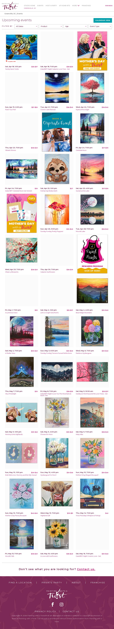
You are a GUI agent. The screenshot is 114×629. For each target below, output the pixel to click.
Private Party (52, 582)
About (76, 582)
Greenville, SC (30, 8)
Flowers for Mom (47, 434)
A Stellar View (10, 353)
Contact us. (86, 569)
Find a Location (20, 582)
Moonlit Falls (9, 556)
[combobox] (26, 26)
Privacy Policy (45, 611)
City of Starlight (10, 394)
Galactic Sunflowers (48, 272)
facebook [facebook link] (53, 604)
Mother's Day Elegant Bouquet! (87, 475)
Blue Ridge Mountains (84, 312)
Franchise (86, 5)
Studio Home (29, 5)
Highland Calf (45, 515)
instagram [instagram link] (61, 604)
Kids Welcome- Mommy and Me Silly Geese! (21, 475)
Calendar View (102, 20)
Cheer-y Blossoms (11, 272)
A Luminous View (11, 312)
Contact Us (71, 611)
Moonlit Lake (80, 231)
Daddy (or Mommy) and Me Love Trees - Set (92, 394)
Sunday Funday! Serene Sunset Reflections (56, 353)
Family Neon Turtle (12, 69)
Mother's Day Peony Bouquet (15, 515)
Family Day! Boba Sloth (49, 191)
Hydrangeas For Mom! (48, 475)
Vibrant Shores (10, 150)
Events (40, 5)
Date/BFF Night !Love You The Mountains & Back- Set (56, 394)
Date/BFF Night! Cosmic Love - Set (88, 556)
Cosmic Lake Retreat (48, 109)
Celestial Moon (81, 150)
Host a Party (51, 5)
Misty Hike (79, 434)
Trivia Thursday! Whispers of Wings (88, 515)
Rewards (109, 5)
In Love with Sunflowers (49, 556)
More (74, 5)
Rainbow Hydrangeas (83, 353)
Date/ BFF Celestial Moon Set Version (18, 191)
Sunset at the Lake (82, 191)
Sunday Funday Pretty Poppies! (52, 231)
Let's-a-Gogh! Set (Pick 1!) (49, 312)
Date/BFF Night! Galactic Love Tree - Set (55, 69)
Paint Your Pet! (10, 109)
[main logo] (10, 2)
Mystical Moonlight (82, 109)
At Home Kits (64, 5)
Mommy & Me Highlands (13, 434)
